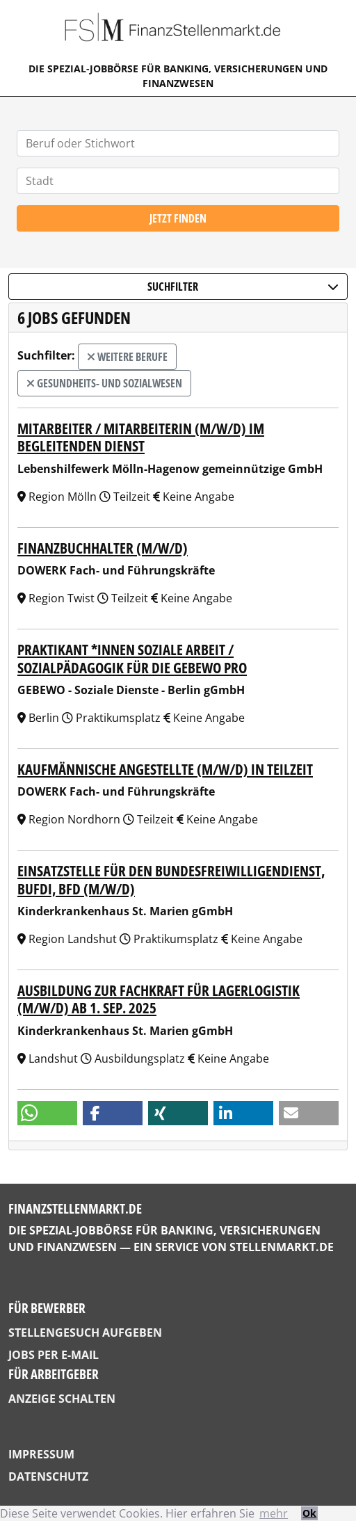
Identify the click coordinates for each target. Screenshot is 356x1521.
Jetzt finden (178, 218)
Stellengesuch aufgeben (85, 1332)
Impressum (41, 1454)
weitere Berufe (127, 356)
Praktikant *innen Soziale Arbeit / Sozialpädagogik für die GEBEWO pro (132, 658)
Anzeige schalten (61, 1398)
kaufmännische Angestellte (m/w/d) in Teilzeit (165, 769)
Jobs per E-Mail (53, 1354)
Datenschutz (48, 1476)
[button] (47, 1113)
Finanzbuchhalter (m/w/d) (102, 548)
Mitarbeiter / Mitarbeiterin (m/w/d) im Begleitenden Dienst (140, 437)
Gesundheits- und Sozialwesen (104, 383)
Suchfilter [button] (243, 286)
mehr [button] (273, 1513)
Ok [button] (309, 1513)
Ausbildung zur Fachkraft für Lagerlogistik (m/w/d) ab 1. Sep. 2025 (158, 998)
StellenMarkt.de (281, 1247)
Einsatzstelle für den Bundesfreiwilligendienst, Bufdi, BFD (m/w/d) (171, 879)
